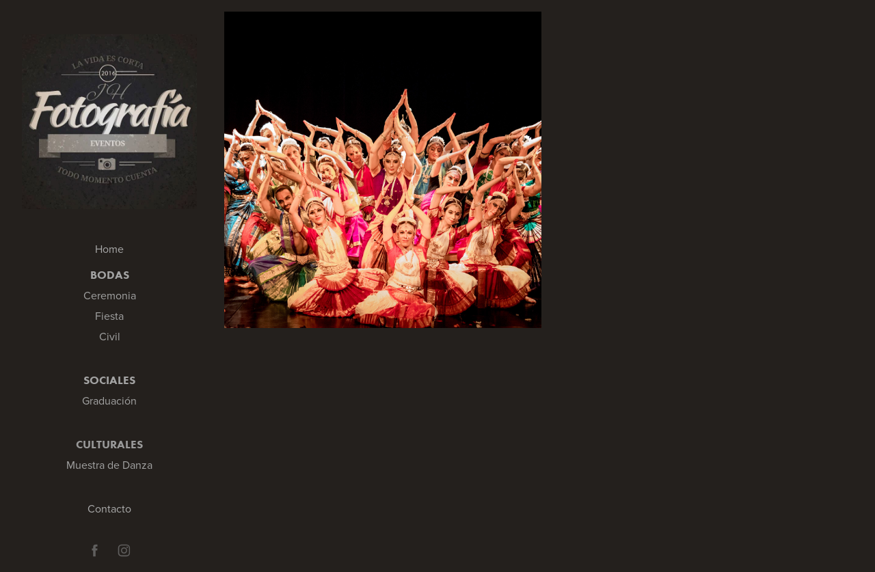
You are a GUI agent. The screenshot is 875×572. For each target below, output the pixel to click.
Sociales (109, 380)
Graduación (109, 400)
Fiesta (109, 315)
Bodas (109, 275)
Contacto (109, 508)
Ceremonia (109, 295)
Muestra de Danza (109, 464)
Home (109, 248)
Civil (109, 336)
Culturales (109, 444)
